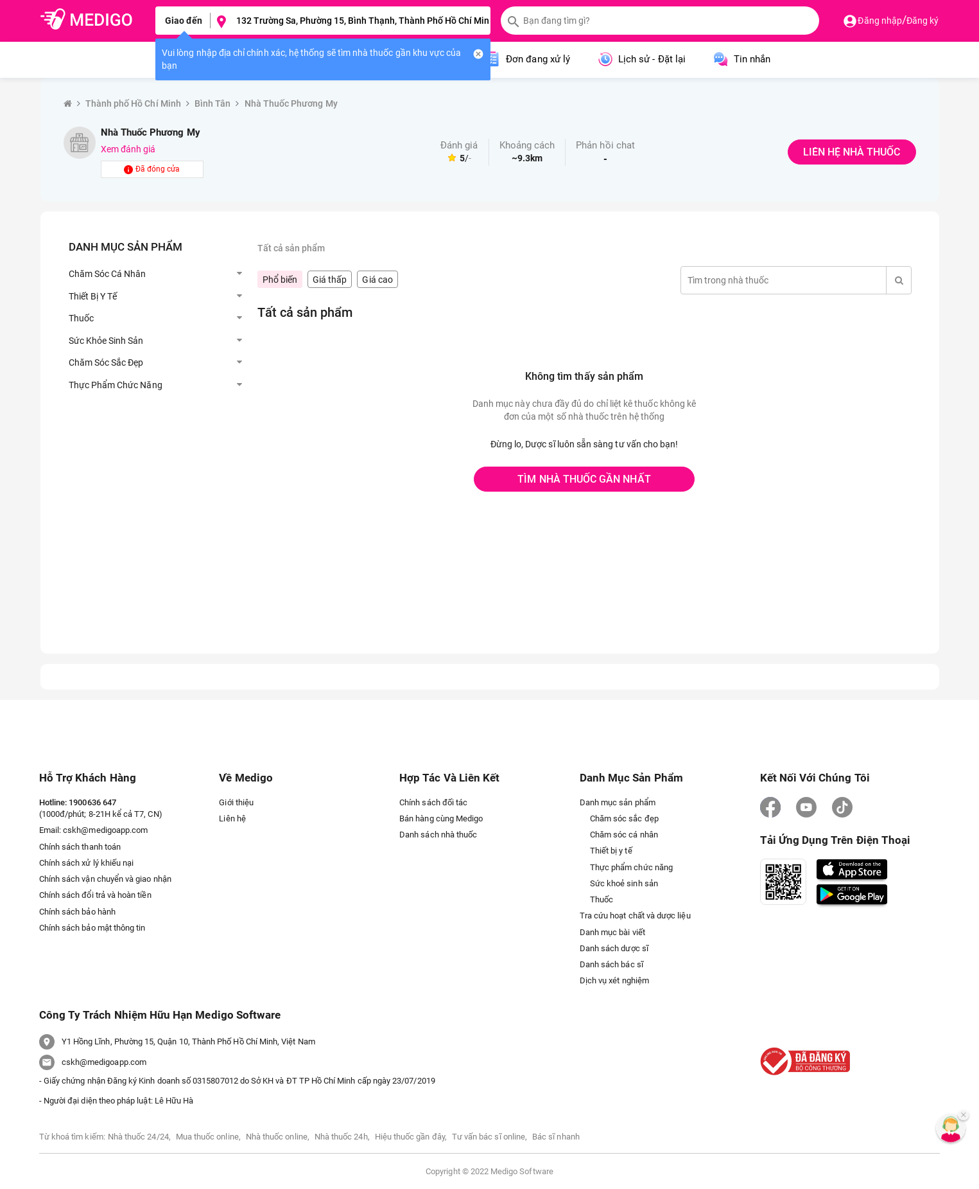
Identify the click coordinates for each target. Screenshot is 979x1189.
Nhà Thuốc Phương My (291, 103)
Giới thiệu (236, 802)
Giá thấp (330, 279)
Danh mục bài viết (612, 932)
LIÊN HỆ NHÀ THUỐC (851, 152)
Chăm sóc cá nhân (624, 834)
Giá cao (377, 279)
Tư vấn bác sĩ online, (489, 1136)
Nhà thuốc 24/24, (139, 1136)
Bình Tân (212, 103)
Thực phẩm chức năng (631, 867)
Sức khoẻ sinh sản (624, 883)
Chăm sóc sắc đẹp (624, 818)
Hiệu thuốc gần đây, (411, 1136)
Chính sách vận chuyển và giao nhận (105, 879)
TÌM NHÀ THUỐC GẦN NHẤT (583, 479)
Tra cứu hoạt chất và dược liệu (635, 915)
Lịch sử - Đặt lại (641, 59)
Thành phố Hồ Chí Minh (133, 103)
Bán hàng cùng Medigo (441, 818)
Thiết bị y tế (611, 850)
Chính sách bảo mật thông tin (92, 928)
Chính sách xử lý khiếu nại (86, 863)
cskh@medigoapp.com (105, 830)
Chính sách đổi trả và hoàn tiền (95, 895)
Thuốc (601, 899)
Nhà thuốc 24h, (342, 1136)
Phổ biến (280, 279)
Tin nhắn (740, 59)
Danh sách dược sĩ (614, 948)
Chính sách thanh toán (80, 847)
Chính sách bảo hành (77, 911)
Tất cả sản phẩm (291, 248)
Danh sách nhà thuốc (438, 834)
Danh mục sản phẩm (617, 802)
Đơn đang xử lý (526, 59)
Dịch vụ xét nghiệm (614, 980)
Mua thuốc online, (208, 1136)
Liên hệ (232, 818)
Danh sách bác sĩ (611, 964)
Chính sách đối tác (433, 802)
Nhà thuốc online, (277, 1136)
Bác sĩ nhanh (556, 1136)
